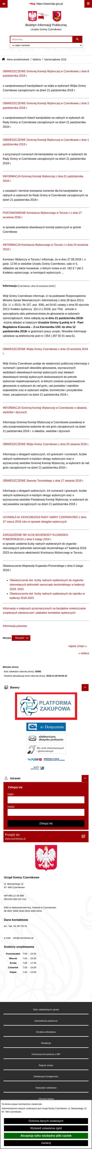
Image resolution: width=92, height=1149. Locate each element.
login (10, 794)
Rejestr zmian (46, 1065)
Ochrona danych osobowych (46, 1120)
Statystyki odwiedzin (45, 1087)
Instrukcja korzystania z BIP (46, 1054)
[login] (46, 799)
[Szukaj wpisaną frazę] (77, 39)
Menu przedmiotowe (18, 59)
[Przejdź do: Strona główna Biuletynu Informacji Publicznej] (3, 59)
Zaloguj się (46, 823)
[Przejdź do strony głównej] (46, 21)
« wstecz (84, 653)
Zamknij (46, 1143)
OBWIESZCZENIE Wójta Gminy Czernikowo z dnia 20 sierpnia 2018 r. (46, 444)
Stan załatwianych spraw (46, 1009)
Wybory (37, 59)
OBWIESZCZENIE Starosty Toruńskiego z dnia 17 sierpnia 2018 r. (43, 480)
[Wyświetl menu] (88, 4)
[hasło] (46, 812)
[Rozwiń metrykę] (21, 638)
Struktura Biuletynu (46, 1032)
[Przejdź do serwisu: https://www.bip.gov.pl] (45, 4)
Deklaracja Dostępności (46, 1076)
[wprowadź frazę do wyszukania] (41, 39)
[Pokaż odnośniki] (4, 4)
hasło (11, 806)
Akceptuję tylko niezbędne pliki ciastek (45, 1135)
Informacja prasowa (15, 625)
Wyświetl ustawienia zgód (46, 1128)
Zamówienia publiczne (46, 1021)
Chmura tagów (46, 1099)
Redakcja (46, 1043)
